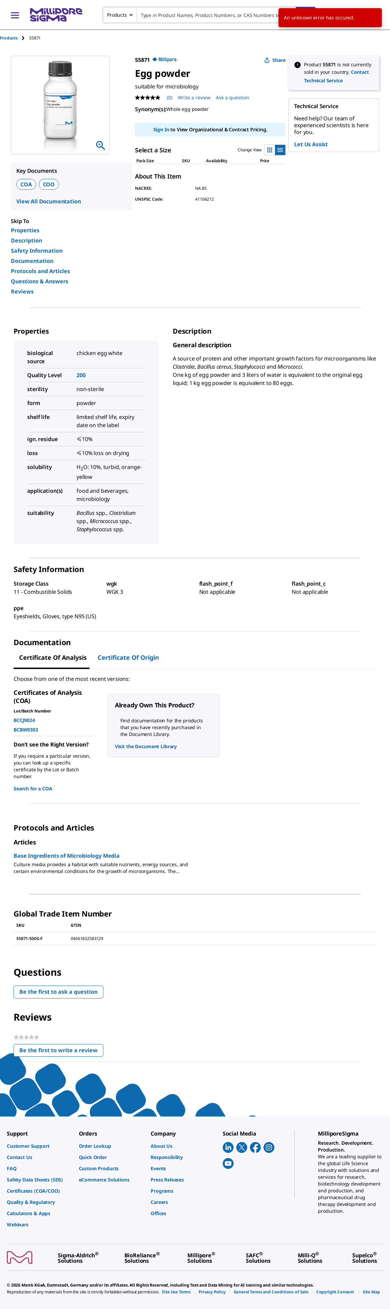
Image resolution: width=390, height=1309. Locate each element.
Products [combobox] (117, 15)
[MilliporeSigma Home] (56, 14)
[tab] (14, 38)
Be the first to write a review (61, 1051)
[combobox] (209, 15)
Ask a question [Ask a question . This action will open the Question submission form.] (232, 97)
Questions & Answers (39, 281)
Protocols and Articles (40, 271)
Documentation (32, 261)
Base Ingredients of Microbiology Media (67, 855)
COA (26, 184)
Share (275, 60)
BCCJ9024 (24, 720)
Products (9, 38)
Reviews (22, 291)
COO (49, 184)
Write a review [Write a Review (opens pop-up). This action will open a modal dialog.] (194, 97)
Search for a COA (33, 788)
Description (26, 240)
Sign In (161, 129)
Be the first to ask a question (58, 991)
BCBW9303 (26, 729)
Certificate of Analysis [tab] (53, 657)
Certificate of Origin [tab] (128, 657)
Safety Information (37, 250)
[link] (39, 1146)
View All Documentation (48, 201)
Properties (25, 230)
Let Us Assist (311, 144)
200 (81, 375)
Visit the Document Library (146, 746)
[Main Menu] (15, 15)
